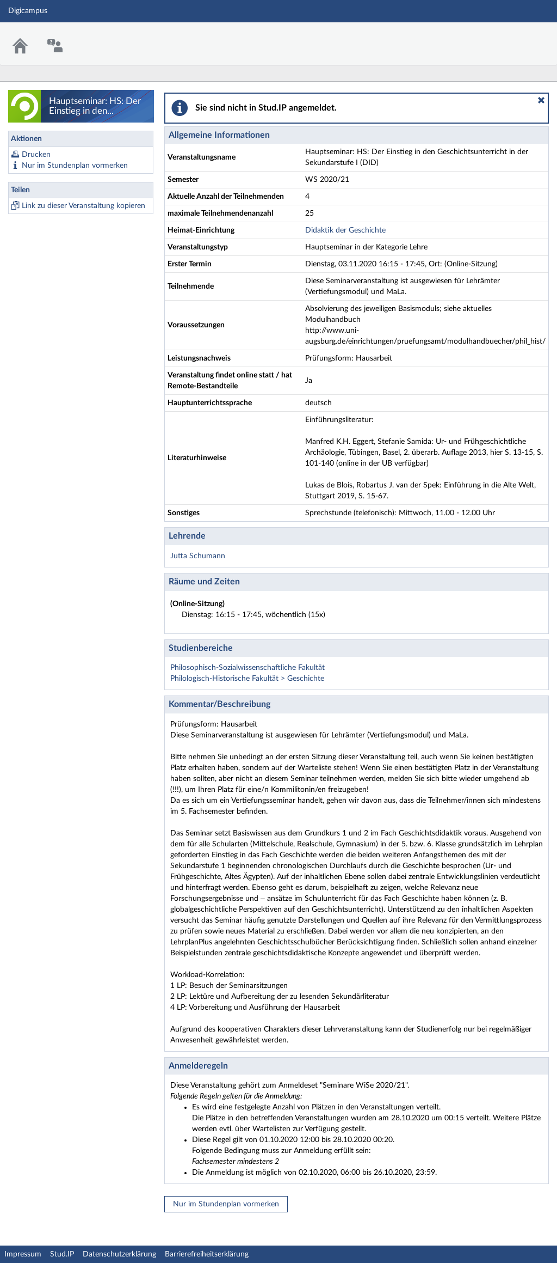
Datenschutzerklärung (119, 1254)
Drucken (36, 154)
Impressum (22, 1254)
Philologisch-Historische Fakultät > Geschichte (247, 678)
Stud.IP (62, 1254)
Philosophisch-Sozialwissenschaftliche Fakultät (247, 668)
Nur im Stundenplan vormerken (75, 165)
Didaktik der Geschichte (345, 230)
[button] (541, 100)
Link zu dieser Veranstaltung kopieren (83, 206)
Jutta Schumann (197, 556)
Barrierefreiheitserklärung (207, 1254)
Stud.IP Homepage (515, 37)
